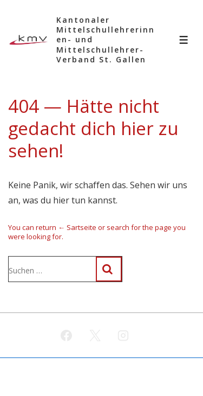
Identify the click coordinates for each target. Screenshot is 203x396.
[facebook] (66, 335)
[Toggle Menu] (184, 40)
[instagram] (123, 335)
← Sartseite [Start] (77, 227)
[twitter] (94, 335)
